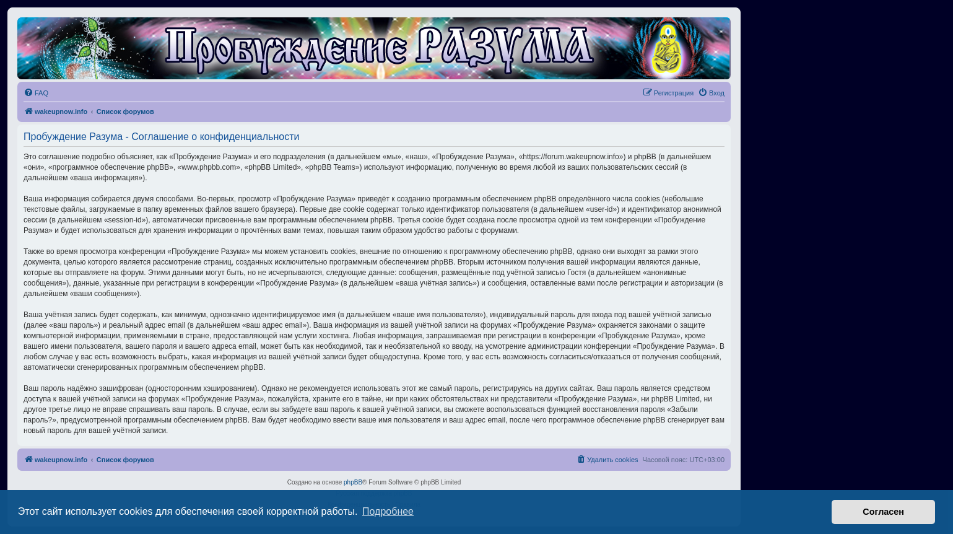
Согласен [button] (883, 512)
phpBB (353, 482)
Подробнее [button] (388, 511)
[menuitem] (36, 92)
